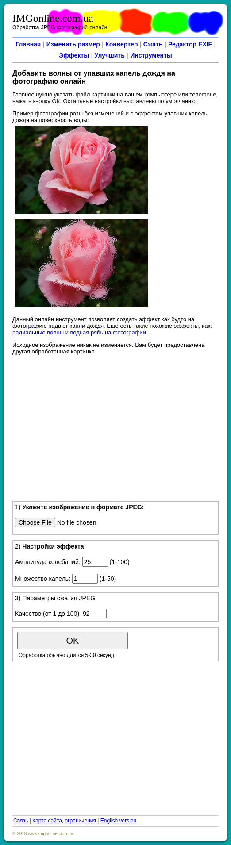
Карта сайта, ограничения (64, 821)
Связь (20, 821)
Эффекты (74, 55)
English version (118, 821)
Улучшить (110, 55)
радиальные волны (38, 332)
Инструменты (151, 55)
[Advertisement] (115, 426)
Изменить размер (73, 44)
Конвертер (121, 44)
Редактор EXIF (190, 44)
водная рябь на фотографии (108, 332)
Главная (28, 44)
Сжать (153, 44)
